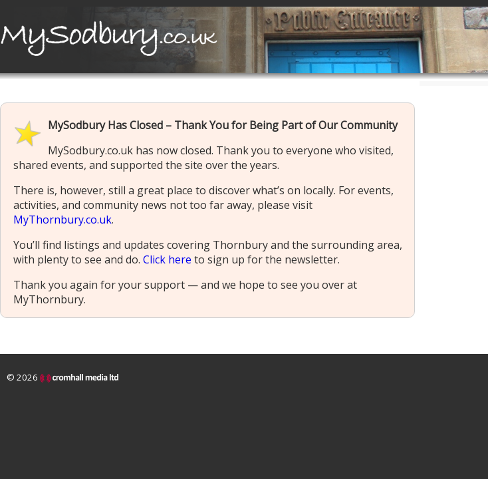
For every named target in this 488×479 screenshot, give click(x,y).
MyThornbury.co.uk (62, 219)
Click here (167, 259)
